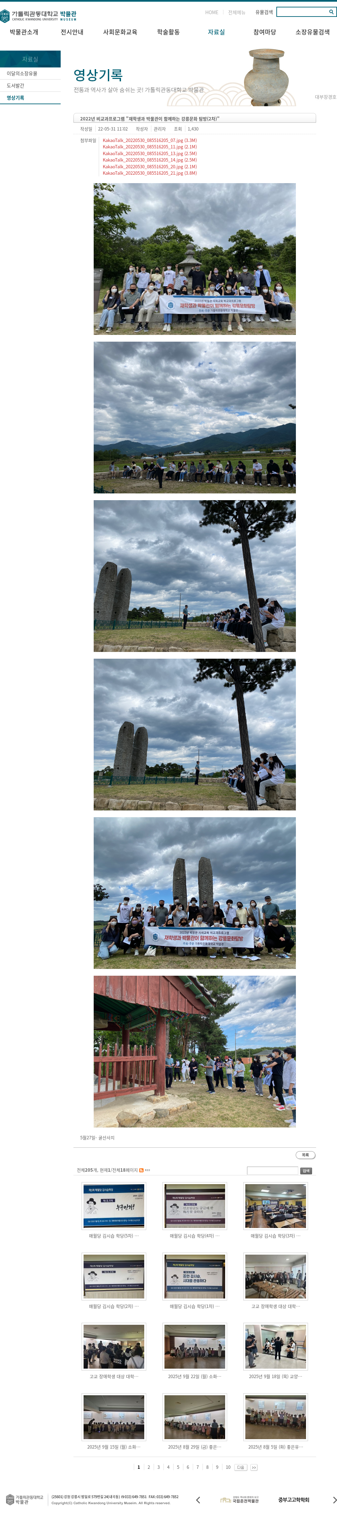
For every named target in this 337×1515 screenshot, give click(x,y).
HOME (211, 12)
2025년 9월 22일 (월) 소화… (194, 1376)
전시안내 (72, 31)
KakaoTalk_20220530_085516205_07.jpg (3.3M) (149, 140)
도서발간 (15, 85)
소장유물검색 (313, 31)
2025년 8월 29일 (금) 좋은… (194, 1446)
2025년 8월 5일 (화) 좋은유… (275, 1446)
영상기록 (15, 97)
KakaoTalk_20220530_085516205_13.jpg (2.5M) (149, 153)
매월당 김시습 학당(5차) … (114, 1235)
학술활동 (168, 31)
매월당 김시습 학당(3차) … (276, 1235)
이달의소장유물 (22, 73)
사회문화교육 (120, 31)
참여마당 (264, 31)
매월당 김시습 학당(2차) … (114, 1306)
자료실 (216, 31)
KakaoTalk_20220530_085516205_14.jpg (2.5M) (149, 159)
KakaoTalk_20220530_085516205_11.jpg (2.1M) (149, 146)
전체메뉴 (237, 12)
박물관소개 (24, 31)
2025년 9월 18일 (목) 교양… (275, 1376)
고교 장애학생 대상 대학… (275, 1306)
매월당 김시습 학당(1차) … (195, 1306)
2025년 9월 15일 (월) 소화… (114, 1446)
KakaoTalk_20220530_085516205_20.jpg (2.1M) (149, 166)
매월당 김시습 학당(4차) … (195, 1235)
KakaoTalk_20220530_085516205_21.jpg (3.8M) (149, 173)
